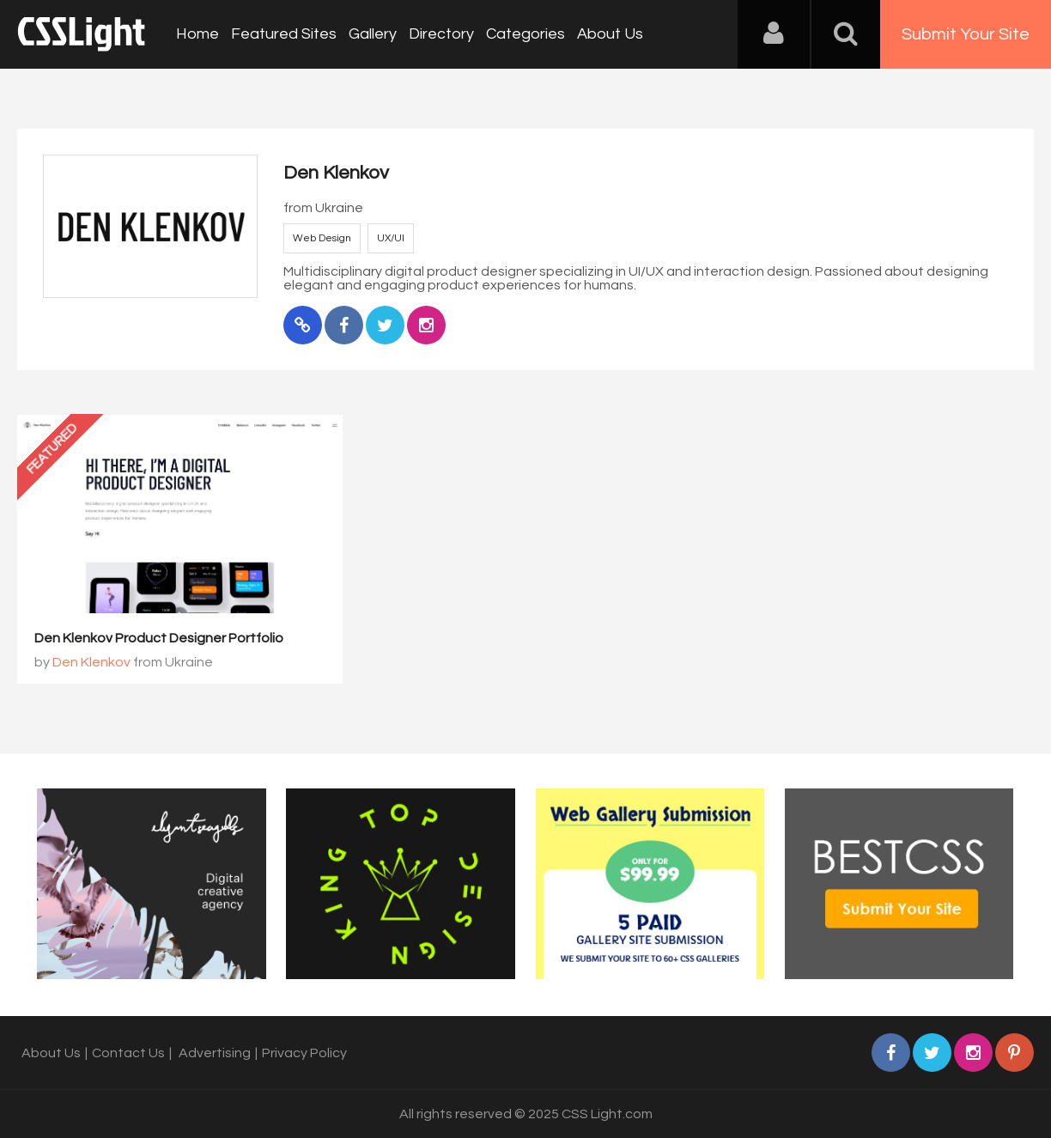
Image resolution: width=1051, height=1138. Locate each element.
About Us (610, 34)
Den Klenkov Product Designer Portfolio (158, 638)
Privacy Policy (304, 1053)
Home (197, 34)
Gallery (373, 34)
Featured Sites (284, 34)
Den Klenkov (91, 662)
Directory (441, 34)
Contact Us (128, 1053)
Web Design (322, 238)
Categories (525, 34)
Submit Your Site (966, 34)
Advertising (215, 1053)
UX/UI (390, 238)
